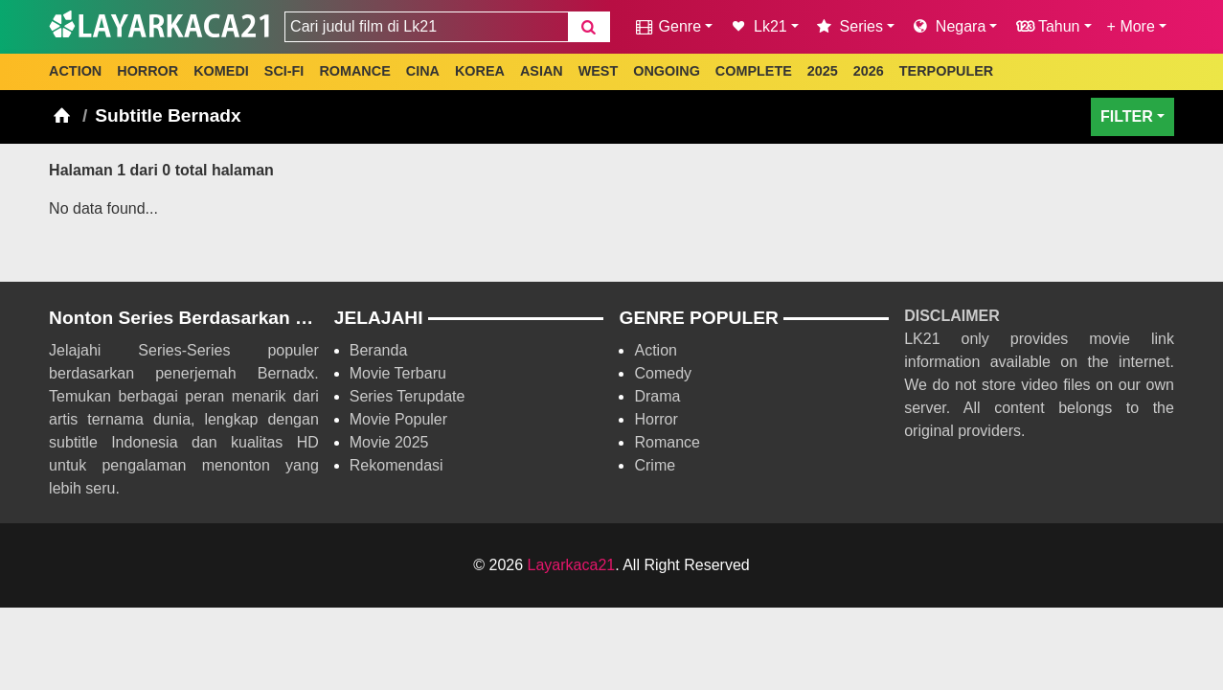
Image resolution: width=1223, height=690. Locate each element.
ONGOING (666, 71)
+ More (1131, 26)
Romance (666, 442)
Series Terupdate (407, 396)
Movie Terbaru (398, 373)
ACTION (75, 71)
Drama (657, 396)
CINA (423, 71)
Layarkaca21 (572, 565)
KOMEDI (221, 71)
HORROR (147, 71)
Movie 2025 (389, 442)
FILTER (1126, 116)
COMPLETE (753, 71)
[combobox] (426, 27)
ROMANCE (354, 71)
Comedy (662, 373)
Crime (654, 465)
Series (848, 26)
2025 (822, 71)
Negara (947, 26)
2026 (868, 71)
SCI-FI (284, 71)
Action (655, 350)
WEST (598, 71)
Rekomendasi (396, 465)
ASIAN (541, 71)
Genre (667, 26)
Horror (655, 419)
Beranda (379, 350)
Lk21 (757, 26)
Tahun (1045, 26)
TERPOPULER (946, 71)
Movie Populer (398, 419)
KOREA (480, 71)
